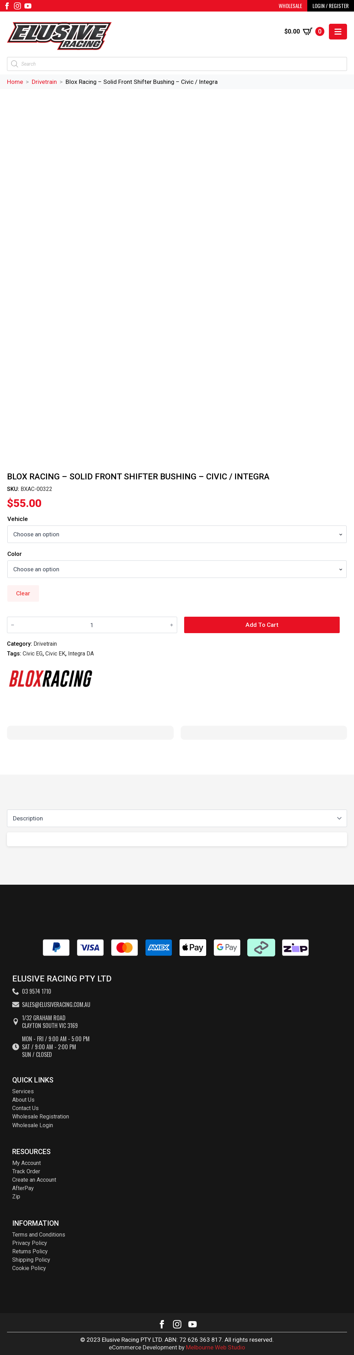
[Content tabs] (177, 818)
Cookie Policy (29, 1268)
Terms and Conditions (38, 1234)
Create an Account (34, 1179)
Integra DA (81, 653)
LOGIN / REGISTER (330, 5)
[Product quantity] (92, 625)
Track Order (26, 1171)
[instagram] (17, 5)
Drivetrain (44, 81)
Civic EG (33, 653)
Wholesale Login (32, 1125)
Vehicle (17, 519)
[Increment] (171, 625)
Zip (16, 1196)
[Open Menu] (338, 31)
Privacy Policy (29, 1243)
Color (14, 554)
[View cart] (304, 31)
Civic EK (55, 653)
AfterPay (23, 1188)
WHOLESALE (290, 5)
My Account (26, 1163)
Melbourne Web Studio (215, 1347)
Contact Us (25, 1108)
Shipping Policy (31, 1259)
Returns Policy (30, 1251)
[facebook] (6, 5)
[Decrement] (12, 625)
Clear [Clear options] (23, 593)
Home (15, 81)
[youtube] (27, 5)
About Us (23, 1099)
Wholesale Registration (40, 1116)
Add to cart (262, 624)
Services (23, 1091)
